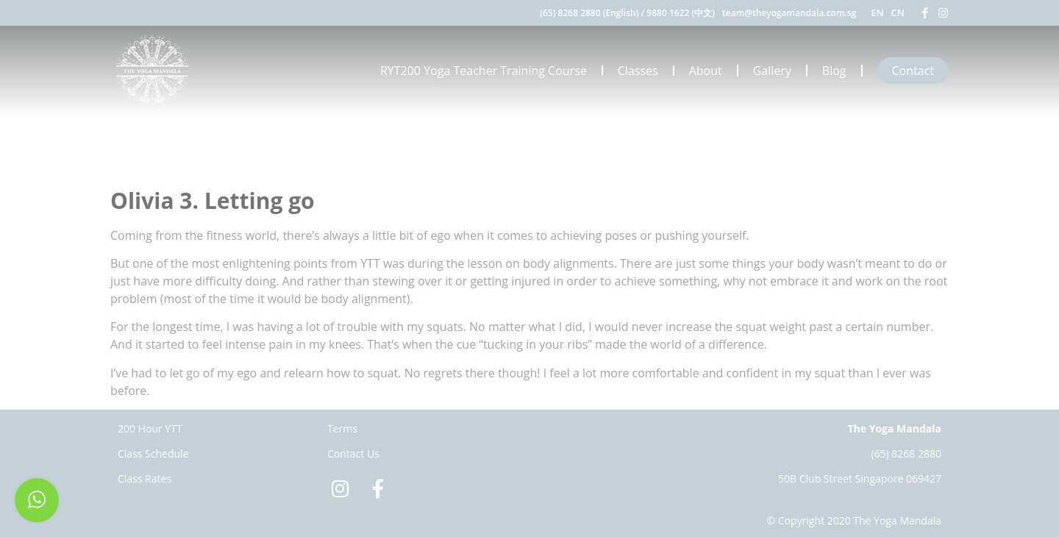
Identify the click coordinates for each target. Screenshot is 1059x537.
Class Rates (144, 479)
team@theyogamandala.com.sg (789, 13)
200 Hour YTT (150, 428)
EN (877, 12)
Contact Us (353, 453)
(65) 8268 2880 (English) (589, 13)
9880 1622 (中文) (680, 13)
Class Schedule (153, 453)
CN (898, 12)
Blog (834, 71)
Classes (638, 71)
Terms (342, 428)
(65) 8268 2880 (906, 453)
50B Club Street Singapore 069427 (859, 479)
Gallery (772, 71)
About (705, 71)
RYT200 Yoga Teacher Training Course (483, 71)
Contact (913, 71)
